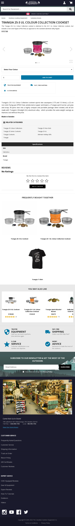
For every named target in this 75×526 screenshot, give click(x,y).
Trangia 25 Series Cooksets (12, 131)
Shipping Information (9, 449)
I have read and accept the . (39, 372)
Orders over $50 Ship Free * (40, 14)
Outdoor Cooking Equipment (18, 18)
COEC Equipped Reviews (9, 481)
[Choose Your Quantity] (11, 77)
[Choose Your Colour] (37, 69)
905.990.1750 (31, 424)
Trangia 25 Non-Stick (44, 128)
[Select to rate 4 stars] (42, 181)
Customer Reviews (7, 466)
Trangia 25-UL (42, 131)
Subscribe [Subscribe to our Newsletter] (65, 367)
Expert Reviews (6, 489)
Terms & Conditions (31, 523)
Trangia (6, 137)
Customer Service (7, 445)
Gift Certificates (6, 462)
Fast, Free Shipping (39, 85)
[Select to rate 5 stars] (47, 181)
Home (3, 18)
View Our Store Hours (10, 427)
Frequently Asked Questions (11, 440)
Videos (3, 502)
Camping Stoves (36, 18)
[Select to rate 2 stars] (32, 181)
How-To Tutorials (7, 494)
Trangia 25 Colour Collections (13, 128)
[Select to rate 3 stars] (37, 181)
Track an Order (6, 453)
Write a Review (37, 186)
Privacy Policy (47, 372)
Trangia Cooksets (9, 134)
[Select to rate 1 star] (28, 181)
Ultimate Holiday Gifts (44, 134)
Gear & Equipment (7, 485)
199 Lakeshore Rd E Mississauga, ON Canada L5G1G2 (20, 422)
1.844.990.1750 (15, 424)
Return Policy (6, 458)
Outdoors (4, 498)
